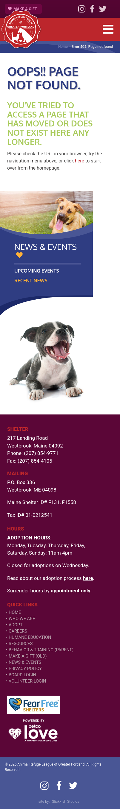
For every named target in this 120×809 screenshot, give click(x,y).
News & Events (25, 662)
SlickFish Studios (65, 801)
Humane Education (30, 637)
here (79, 161)
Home (63, 47)
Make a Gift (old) (28, 656)
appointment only (70, 591)
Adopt (16, 625)
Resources (21, 643)
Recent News (30, 281)
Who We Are (22, 618)
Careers (18, 631)
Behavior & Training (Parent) (41, 649)
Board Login (22, 674)
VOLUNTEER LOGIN (27, 681)
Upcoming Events (36, 271)
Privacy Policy (25, 668)
